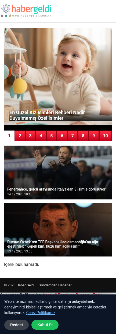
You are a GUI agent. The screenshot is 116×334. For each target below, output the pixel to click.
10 (105, 135)
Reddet (16, 325)
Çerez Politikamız (40, 313)
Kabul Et (45, 325)
